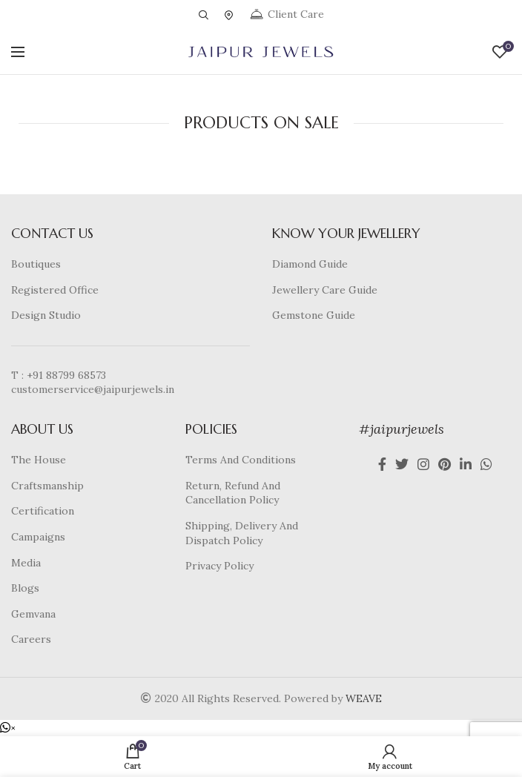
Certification (42, 511)
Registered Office (55, 290)
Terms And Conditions (240, 459)
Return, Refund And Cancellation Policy (232, 493)
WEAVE (364, 698)
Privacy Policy (219, 565)
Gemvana (33, 614)
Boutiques (36, 264)
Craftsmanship (47, 485)
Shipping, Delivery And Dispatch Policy (241, 533)
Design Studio (46, 315)
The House (38, 459)
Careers (31, 639)
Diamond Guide (310, 264)
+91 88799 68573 (66, 375)
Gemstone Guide (313, 315)
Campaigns (38, 536)
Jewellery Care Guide (324, 290)
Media (26, 562)
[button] (8, 728)
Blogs (25, 588)
